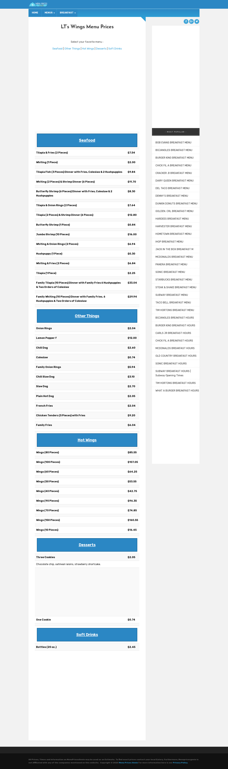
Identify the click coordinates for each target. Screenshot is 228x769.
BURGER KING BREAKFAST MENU (174, 157)
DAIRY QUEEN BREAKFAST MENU (174, 180)
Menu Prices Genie (128, 763)
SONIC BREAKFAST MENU (170, 272)
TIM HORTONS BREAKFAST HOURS (175, 382)
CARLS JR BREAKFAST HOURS (173, 333)
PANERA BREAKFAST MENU (171, 264)
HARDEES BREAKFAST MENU (172, 218)
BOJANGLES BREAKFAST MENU (173, 150)
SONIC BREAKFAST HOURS (171, 363)
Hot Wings (88, 48)
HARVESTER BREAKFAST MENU (173, 226)
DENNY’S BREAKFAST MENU (171, 195)
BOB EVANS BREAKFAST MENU (173, 142)
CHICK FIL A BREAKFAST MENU (173, 165)
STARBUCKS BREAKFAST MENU (173, 279)
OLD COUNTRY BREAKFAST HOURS (175, 355)
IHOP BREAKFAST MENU (169, 241)
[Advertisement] (87, 91)
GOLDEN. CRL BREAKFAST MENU (174, 211)
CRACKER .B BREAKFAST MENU (173, 173)
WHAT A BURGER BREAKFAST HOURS (177, 390)
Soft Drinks (115, 48)
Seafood (57, 48)
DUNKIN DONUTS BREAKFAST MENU (176, 203)
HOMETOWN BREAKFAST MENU (173, 233)
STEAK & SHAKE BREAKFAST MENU (175, 287)
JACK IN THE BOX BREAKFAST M (174, 249)
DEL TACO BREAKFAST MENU (172, 188)
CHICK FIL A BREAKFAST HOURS (174, 340)
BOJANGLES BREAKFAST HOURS (174, 317)
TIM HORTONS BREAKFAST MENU (174, 310)
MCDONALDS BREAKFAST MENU (174, 256)
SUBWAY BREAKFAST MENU (171, 294)
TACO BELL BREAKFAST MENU (173, 302)
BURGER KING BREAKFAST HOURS (175, 325)
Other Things (72, 48)
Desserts (101, 48)
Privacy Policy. (180, 763)
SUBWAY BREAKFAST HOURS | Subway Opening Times (173, 373)
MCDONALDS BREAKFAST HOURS (175, 348)
